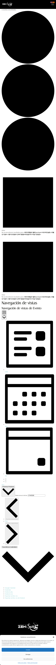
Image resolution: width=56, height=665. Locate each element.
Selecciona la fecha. (21, 495)
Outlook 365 (9, 592)
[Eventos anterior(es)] (5, 479)
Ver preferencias (28, 659)
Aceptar (28, 649)
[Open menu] (52, 4)
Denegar (28, 654)
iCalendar (8, 590)
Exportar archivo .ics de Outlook (15, 598)
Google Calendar (10, 588)
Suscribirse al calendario (9, 547)
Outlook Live (9, 594)
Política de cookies (22, 662)
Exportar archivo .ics (11, 596)
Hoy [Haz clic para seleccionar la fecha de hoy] (6, 521)
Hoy (3, 484)
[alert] (28, 203)
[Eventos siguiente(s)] (5, 481)
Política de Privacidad (32, 662)
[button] (53, 637)
